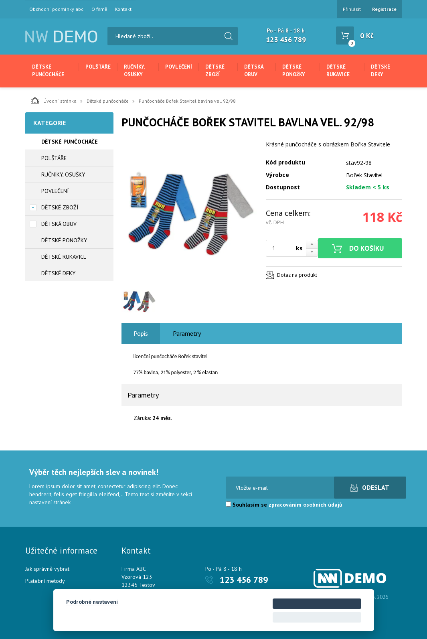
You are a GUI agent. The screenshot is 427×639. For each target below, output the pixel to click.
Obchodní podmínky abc (56, 9)
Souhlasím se (284, 504)
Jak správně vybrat (47, 568)
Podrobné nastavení (92, 601)
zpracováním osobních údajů (305, 504)
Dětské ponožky (293, 70)
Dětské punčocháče (48, 70)
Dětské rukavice (338, 70)
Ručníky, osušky (134, 70)
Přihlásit (352, 9)
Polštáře (98, 66)
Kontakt (123, 9)
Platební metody (45, 580)
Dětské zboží (215, 70)
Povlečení (178, 66)
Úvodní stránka (54, 100)
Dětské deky (380, 70)
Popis (141, 333)
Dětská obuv (253, 70)
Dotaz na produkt (297, 275)
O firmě (99, 9)
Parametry (187, 333)
